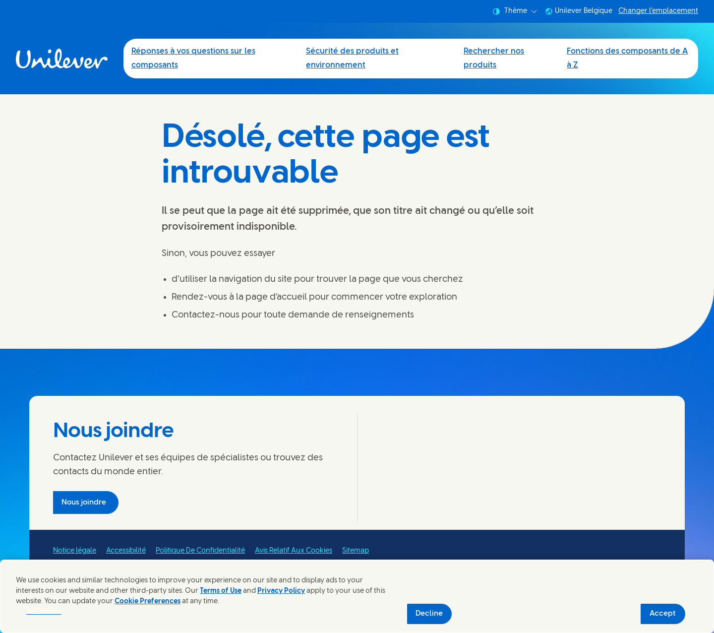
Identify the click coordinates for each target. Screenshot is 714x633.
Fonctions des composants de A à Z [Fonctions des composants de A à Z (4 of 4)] (627, 58)
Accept (663, 614)
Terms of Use (220, 591)
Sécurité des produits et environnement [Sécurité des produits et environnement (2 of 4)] (352, 58)
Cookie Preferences (147, 601)
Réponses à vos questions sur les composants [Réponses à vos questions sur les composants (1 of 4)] (193, 58)
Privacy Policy (281, 591)
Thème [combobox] (514, 11)
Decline (429, 614)
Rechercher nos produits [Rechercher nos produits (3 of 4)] (494, 58)
